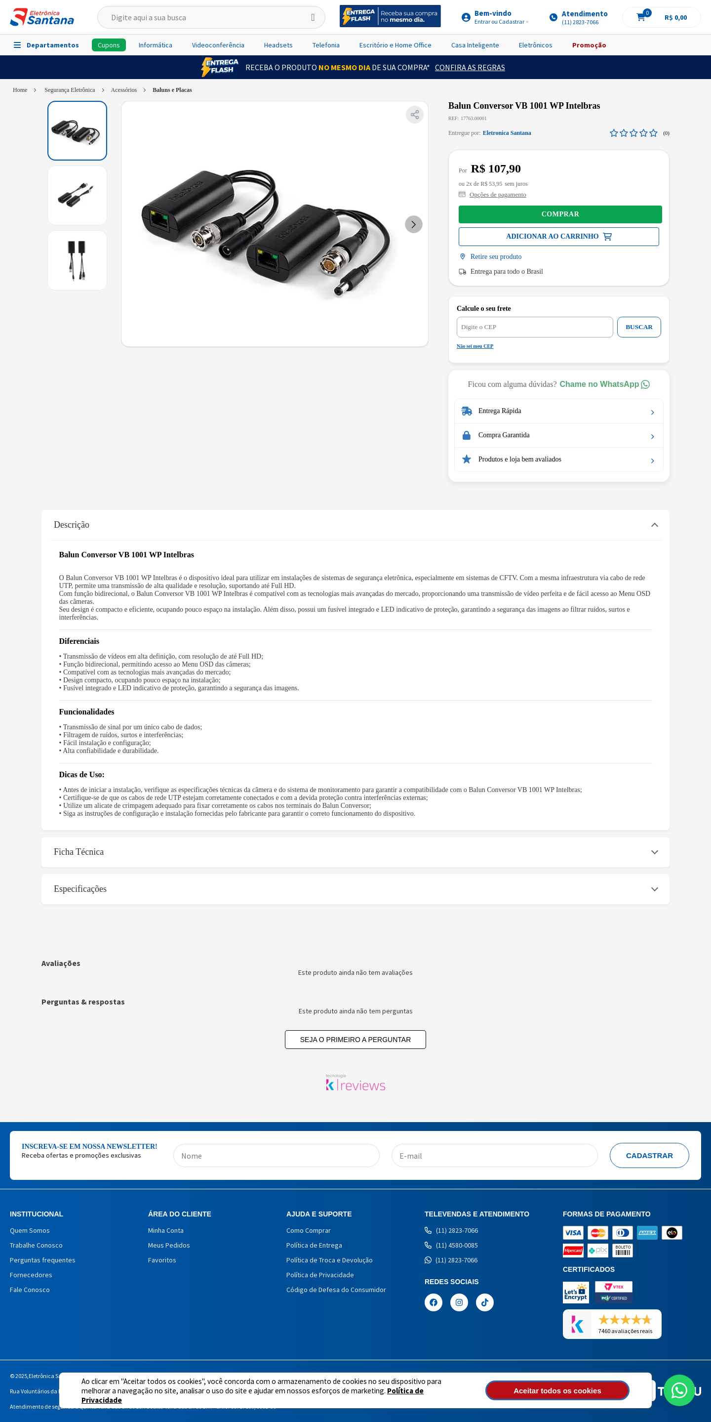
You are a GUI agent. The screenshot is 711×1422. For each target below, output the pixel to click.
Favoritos (162, 1259)
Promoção (589, 45)
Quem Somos (30, 1230)
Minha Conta (166, 1230)
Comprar (561, 214)
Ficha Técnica (79, 852)
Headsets (278, 45)
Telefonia (326, 45)
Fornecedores (31, 1274)
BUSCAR (639, 327)
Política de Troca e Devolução (329, 1259)
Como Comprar (308, 1230)
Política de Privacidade (390, 1395)
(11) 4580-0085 (451, 1245)
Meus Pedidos (169, 1245)
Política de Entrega (314, 1245)
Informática (155, 45)
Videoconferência (218, 45)
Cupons (109, 45)
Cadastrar (649, 1155)
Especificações (80, 889)
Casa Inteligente (475, 45)
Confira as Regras (470, 67)
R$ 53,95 (491, 183)
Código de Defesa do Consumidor (336, 1289)
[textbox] (211, 17)
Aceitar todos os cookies (576, 1390)
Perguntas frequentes (43, 1259)
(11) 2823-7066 (451, 1230)
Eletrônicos (536, 45)
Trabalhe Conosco (36, 1245)
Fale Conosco (30, 1289)
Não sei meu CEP (475, 346)
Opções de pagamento (492, 194)
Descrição (71, 525)
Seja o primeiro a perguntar (355, 1040)
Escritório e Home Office (395, 45)
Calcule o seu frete (484, 308)
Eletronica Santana (507, 132)
